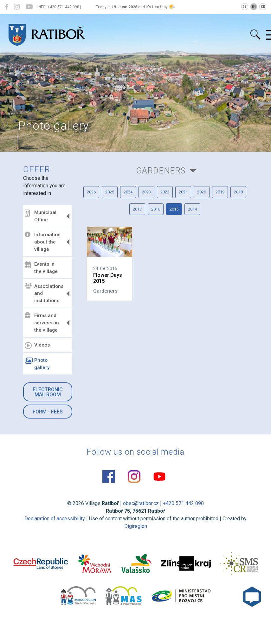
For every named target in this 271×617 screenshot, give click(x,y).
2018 (238, 192)
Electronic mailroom (48, 392)
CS (245, 6)
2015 (174, 209)
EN (254, 6)
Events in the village (41, 267)
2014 (192, 209)
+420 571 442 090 (183, 503)
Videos (37, 345)
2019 (220, 192)
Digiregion (135, 526)
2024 (128, 192)
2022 (164, 192)
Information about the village (43, 242)
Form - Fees (48, 412)
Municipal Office (40, 216)
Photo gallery (37, 363)
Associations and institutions (44, 293)
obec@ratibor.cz (141, 503)
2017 (137, 209)
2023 (146, 192)
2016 (155, 209)
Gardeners (160, 170)
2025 (109, 192)
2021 (183, 192)
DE (263, 6)
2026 (91, 192)
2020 (201, 192)
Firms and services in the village (42, 323)
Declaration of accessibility (54, 519)
